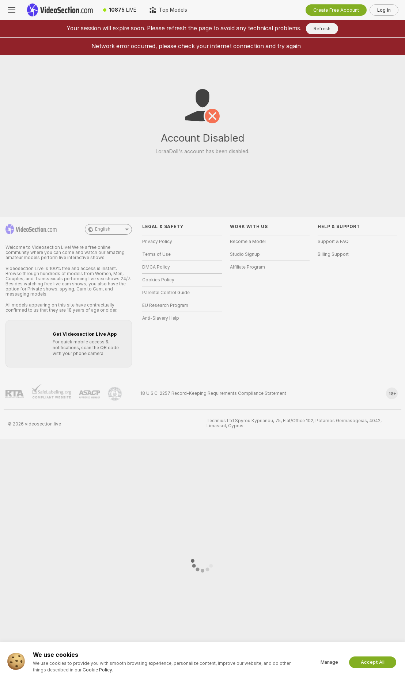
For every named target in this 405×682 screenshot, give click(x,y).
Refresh (322, 28)
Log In (384, 10)
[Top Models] (168, 10)
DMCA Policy (156, 267)
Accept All (373, 662)
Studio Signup (245, 254)
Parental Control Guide (166, 292)
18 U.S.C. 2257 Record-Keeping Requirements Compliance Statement (213, 393)
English (108, 229)
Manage (329, 662)
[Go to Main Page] (59, 10)
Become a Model (248, 241)
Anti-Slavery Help (160, 318)
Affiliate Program (247, 267)
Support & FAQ (333, 241)
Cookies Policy (158, 279)
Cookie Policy (97, 670)
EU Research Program (165, 305)
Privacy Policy (157, 241)
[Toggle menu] (11, 10)
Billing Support (333, 254)
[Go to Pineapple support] (115, 394)
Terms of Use (156, 254)
